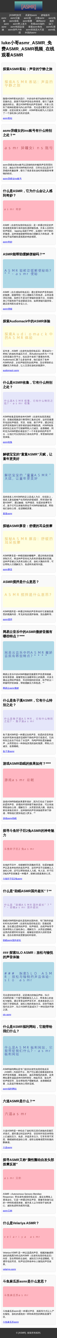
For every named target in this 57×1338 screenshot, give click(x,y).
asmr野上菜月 (20, 24)
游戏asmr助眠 (10, 818)
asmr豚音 (7, 569)
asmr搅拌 (7, 619)
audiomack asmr (11, 370)
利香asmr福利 (38, 24)
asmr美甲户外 (15, 30)
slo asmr (7, 1014)
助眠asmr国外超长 (12, 940)
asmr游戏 (14, 21)
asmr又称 (7, 1211)
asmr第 (27, 18)
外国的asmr (30, 32)
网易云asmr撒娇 (11, 688)
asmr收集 (7, 442)
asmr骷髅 (27, 21)
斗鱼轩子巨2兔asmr (12, 879)
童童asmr (7, 513)
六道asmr (7, 1147)
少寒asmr (39, 18)
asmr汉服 (15, 18)
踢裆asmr (41, 21)
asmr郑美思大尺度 (35, 30)
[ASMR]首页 (15, 15)
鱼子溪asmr (8, 751)
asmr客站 (7, 118)
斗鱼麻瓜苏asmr (11, 1322)
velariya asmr (9, 1269)
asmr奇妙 (7, 242)
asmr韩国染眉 (17, 27)
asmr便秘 (7, 309)
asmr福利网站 (10, 1089)
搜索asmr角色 (35, 27)
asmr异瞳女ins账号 (12, 178)
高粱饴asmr (31, 15)
